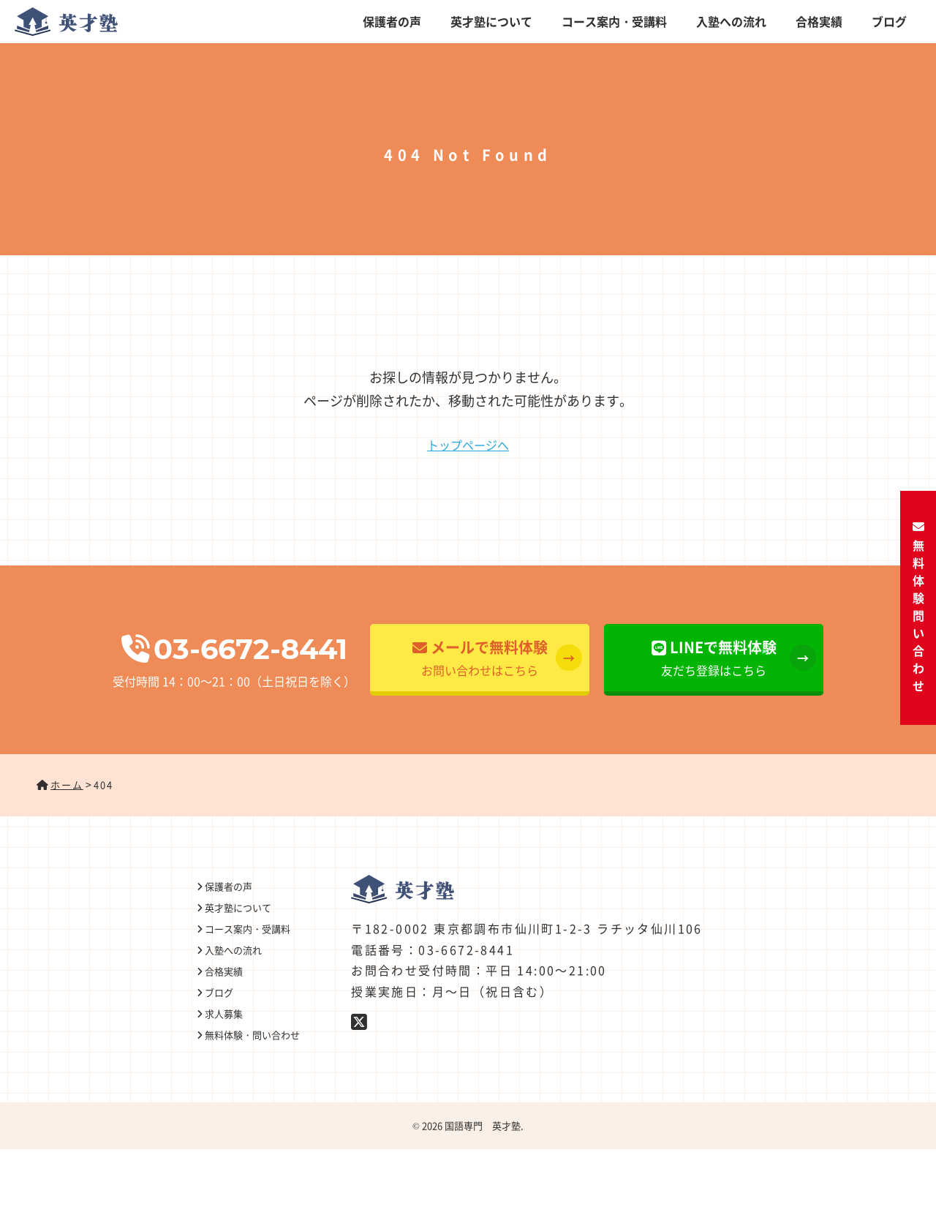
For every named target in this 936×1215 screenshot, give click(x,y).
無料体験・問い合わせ (918, 607)
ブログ (889, 21)
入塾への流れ (731, 21)
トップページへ (468, 445)
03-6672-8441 (234, 649)
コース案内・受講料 (614, 21)
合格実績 (819, 21)
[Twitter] (360, 1020)
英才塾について (491, 21)
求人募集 (224, 1013)
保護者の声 (392, 21)
